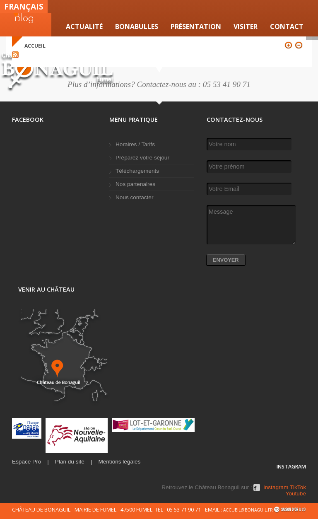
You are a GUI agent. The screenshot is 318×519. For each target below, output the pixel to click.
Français (23, 6)
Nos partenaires (135, 184)
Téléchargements (137, 171)
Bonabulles (136, 26)
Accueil (35, 45)
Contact (287, 26)
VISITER (246, 26)
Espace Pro (26, 462)
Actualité (84, 26)
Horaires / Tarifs (135, 144)
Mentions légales (119, 462)
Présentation (196, 26)
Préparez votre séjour (142, 157)
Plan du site (69, 462)
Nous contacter (134, 197)
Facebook (256, 490)
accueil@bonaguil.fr (248, 510)
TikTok (298, 487)
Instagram (275, 487)
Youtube (296, 493)
